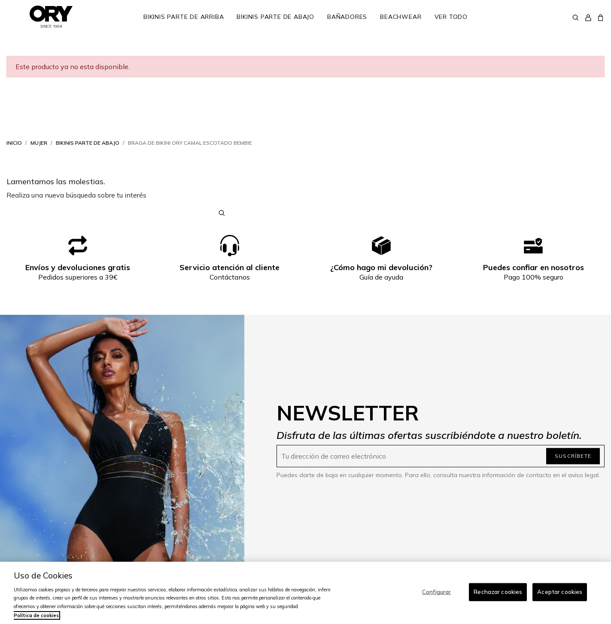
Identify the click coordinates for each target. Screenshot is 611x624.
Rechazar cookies (498, 591)
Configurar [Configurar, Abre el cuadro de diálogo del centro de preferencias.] (436, 591)
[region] (305, 593)
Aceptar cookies (559, 591)
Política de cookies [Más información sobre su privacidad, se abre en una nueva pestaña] (36, 615)
